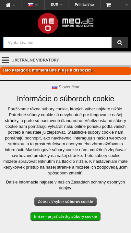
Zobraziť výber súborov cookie (65, 201)
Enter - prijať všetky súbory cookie (65, 216)
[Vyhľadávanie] (120, 42)
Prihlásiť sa (84, 4)
